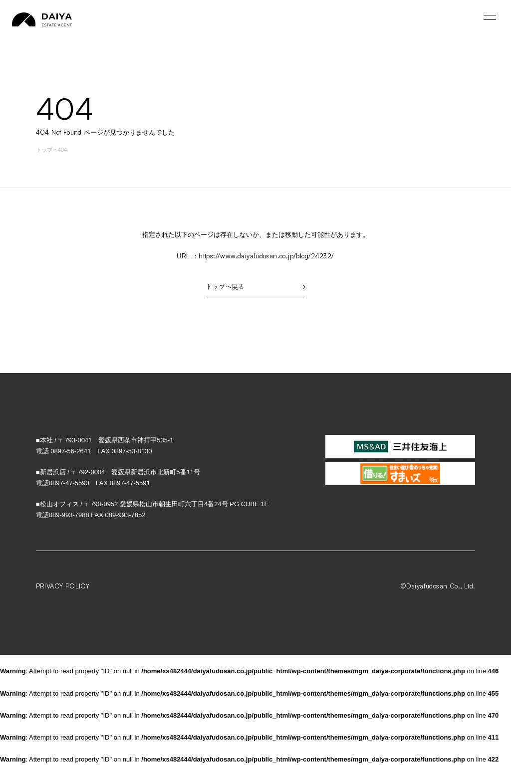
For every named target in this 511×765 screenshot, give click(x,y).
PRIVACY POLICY (62, 586)
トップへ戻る (255, 286)
